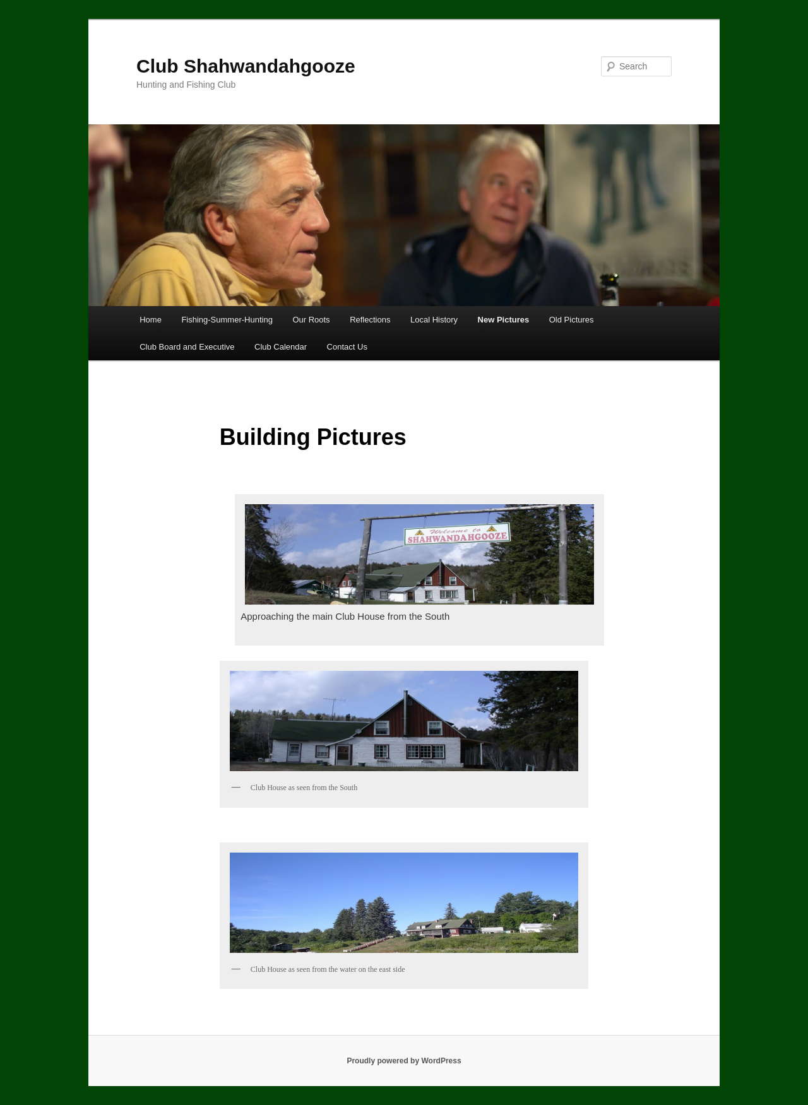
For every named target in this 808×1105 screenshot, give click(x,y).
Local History (434, 319)
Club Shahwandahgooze (245, 66)
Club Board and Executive (187, 347)
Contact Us (347, 347)
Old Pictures (571, 319)
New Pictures (504, 319)
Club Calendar (280, 347)
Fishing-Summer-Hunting (227, 319)
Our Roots (311, 319)
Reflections (370, 319)
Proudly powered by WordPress (404, 1060)
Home (151, 319)
